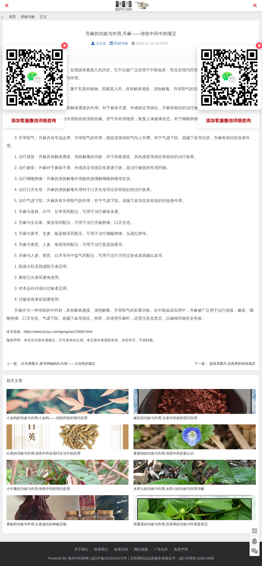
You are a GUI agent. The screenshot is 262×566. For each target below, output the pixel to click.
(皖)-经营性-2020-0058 (196, 558)
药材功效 (28, 17)
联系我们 (101, 549)
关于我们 (81, 549)
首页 (12, 17)
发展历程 (121, 549)
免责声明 (181, 549)
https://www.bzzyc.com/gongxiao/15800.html (58, 332)
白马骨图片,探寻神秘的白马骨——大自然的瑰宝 (58, 364)
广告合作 (161, 549)
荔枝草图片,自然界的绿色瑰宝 (232, 364)
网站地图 (141, 549)
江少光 (98, 43)
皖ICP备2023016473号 (109, 558)
